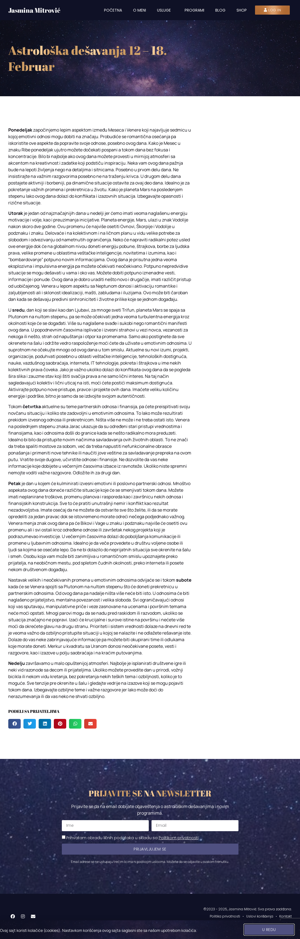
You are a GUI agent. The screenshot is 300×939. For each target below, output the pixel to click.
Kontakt (285, 916)
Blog (220, 10)
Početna (113, 10)
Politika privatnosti (225, 916)
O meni (139, 10)
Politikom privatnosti (178, 838)
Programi (194, 10)
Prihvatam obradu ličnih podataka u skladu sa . (132, 838)
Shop (242, 10)
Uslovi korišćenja (259, 916)
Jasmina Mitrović (34, 10)
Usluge (165, 10)
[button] (14, 724)
